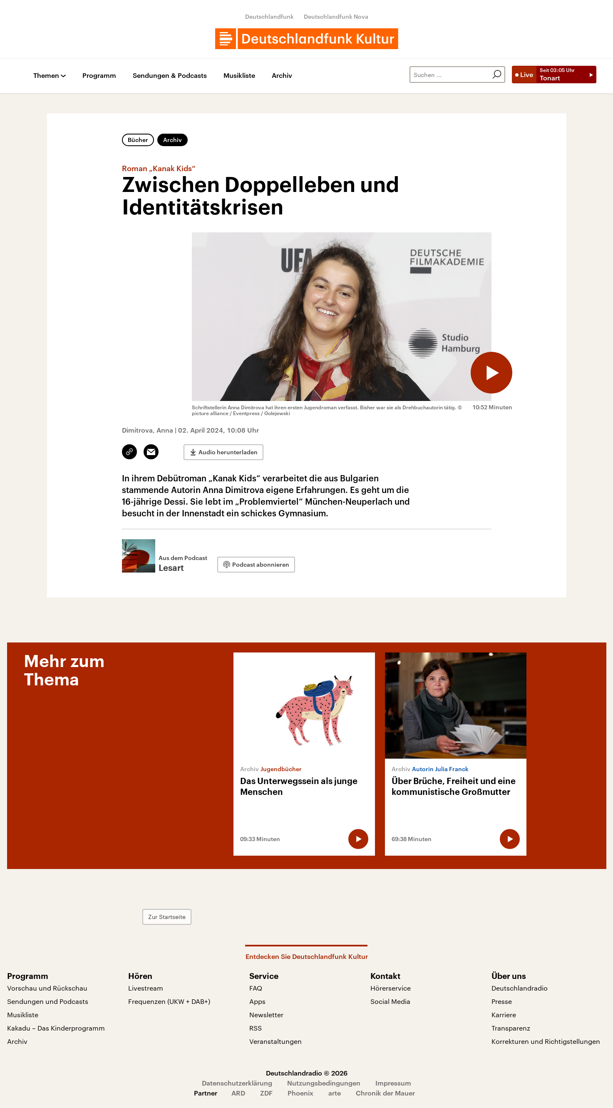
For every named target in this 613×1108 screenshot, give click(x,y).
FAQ (255, 988)
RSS (255, 1028)
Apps (257, 1001)
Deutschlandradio (519, 988)
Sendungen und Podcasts (47, 1001)
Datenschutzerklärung (237, 1083)
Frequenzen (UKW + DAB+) (169, 1001)
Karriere (503, 1014)
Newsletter (266, 1014)
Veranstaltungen (275, 1041)
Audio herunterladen (228, 452)
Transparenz (510, 1028)
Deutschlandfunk (269, 16)
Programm (99, 75)
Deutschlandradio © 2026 (306, 1073)
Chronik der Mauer (385, 1093)
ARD (238, 1093)
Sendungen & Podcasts (170, 75)
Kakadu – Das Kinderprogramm (56, 1028)
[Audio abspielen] (491, 372)
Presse (501, 1001)
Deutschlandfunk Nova (336, 16)
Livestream (145, 988)
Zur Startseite (167, 916)
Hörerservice (390, 988)
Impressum (393, 1083)
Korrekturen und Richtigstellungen (545, 1041)
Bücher (138, 139)
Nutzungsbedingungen (323, 1083)
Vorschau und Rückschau (47, 988)
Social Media (390, 1001)
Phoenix (300, 1093)
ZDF (266, 1093)
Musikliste (239, 75)
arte (334, 1093)
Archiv (282, 75)
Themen (46, 75)
